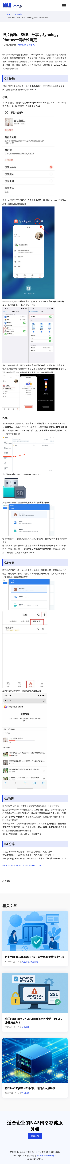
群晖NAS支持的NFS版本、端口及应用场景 (30, 1088)
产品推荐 (25, 961)
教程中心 (18, 14)
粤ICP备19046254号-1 (46, 1155)
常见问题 (34, 961)
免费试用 (35, 1135)
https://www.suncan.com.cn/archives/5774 (21, 865)
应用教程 (22, 45)
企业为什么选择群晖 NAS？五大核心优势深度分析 (34, 957)
